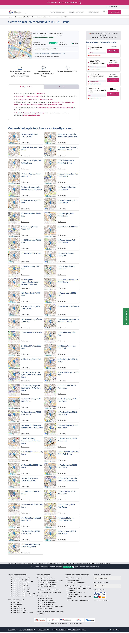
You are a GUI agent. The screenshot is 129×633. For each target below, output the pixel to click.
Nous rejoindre (15, 607)
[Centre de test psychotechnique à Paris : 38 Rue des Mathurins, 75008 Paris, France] (61, 523)
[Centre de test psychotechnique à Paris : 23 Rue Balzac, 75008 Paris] (61, 232)
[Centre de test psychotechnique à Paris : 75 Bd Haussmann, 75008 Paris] (25, 271)
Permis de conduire (43, 597)
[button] (20, 43)
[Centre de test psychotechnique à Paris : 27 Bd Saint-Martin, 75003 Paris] (25, 351)
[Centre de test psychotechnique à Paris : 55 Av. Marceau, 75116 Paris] (61, 311)
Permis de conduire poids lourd (48, 603)
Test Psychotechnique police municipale (78, 601)
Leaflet (17, 58)
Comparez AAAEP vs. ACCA (18, 611)
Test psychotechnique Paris (22, 17)
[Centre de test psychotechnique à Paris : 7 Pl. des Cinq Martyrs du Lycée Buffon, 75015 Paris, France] (25, 377)
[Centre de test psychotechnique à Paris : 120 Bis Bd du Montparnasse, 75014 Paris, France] (61, 457)
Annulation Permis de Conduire (48, 585)
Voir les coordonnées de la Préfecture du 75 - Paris (52, 54)
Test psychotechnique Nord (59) (19, 581)
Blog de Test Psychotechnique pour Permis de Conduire (50, 613)
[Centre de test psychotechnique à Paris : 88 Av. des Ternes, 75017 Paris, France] (61, 536)
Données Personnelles (29, 630)
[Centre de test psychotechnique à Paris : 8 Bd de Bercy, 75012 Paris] (25, 364)
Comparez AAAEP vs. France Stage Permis (22, 613)
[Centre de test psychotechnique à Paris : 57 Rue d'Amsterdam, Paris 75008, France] (61, 205)
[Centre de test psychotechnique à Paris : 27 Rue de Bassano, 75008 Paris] (25, 205)
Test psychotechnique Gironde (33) (20, 592)
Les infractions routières (46, 609)
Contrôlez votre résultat (101, 602)
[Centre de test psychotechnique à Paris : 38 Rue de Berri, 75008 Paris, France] (25, 510)
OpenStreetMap (23, 58)
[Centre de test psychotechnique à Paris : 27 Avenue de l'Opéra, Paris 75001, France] (25, 166)
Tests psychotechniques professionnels (77, 587)
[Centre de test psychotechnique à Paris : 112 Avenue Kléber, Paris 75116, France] (61, 192)
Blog (104, 12)
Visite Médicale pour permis (74, 579)
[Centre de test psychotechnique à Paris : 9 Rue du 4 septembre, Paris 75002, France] (61, 179)
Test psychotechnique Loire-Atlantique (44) (22, 596)
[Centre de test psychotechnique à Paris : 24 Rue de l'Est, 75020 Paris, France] (25, 470)
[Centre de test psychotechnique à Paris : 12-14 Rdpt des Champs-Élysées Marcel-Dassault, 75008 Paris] (25, 285)
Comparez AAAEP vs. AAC (18, 609)
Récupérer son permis (43, 575)
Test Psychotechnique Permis (46, 579)
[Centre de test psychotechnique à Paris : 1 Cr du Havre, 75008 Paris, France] (25, 496)
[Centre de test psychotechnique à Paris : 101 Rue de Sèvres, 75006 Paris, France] (25, 523)
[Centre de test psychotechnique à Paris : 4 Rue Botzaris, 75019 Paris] (25, 338)
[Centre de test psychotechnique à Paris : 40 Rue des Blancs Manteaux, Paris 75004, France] (61, 324)
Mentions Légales (12, 630)
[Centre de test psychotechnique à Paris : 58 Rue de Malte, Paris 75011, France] (25, 139)
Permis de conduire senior (46, 605)
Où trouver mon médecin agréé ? (76, 583)
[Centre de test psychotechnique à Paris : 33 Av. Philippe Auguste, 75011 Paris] (61, 271)
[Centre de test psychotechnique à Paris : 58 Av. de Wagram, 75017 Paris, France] (25, 179)
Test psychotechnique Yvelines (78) (20, 590)
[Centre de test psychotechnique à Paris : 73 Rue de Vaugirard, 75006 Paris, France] (61, 430)
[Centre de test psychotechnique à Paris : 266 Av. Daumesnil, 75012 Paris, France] (61, 404)
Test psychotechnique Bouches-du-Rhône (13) (23, 594)
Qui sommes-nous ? (16, 605)
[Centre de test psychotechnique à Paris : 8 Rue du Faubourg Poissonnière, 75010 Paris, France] (25, 443)
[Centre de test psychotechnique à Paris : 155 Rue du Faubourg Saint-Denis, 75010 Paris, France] (61, 483)
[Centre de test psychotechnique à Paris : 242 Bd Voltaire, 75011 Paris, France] (25, 457)
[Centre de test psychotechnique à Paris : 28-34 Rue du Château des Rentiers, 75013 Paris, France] (25, 430)
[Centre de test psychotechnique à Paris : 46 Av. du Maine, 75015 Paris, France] (61, 510)
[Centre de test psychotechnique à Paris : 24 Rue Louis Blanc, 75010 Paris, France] (61, 417)
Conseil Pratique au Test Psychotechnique (50, 593)
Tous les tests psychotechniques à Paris (48, 49)
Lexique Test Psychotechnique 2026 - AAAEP (51, 581)
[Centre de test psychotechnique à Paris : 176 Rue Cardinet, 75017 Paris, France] (25, 536)
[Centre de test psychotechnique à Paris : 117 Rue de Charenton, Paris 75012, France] (61, 285)
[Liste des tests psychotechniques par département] (107, 579)
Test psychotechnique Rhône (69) (19, 587)
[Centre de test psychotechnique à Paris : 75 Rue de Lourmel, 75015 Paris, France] (25, 417)
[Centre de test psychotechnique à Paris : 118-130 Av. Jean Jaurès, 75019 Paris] (61, 351)
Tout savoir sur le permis (46, 599)
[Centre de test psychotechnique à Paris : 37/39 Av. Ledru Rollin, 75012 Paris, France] (61, 166)
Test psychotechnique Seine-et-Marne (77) (22, 583)
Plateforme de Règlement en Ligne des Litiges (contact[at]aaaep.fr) (69, 630)
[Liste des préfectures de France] (107, 587)
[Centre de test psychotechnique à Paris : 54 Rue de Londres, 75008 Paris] (25, 218)
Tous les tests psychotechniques (18, 575)
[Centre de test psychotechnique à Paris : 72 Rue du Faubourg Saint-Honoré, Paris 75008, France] (25, 192)
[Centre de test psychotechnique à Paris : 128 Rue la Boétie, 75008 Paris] (25, 298)
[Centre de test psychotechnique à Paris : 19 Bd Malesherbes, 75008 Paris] (25, 245)
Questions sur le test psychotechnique (77, 575)
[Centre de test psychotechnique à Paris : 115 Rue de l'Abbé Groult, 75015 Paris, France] (25, 549)
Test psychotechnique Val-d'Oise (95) (20, 579)
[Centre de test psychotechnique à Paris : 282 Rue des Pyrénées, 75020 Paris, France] (25, 483)
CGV (20, 630)
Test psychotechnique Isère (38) (19, 585)
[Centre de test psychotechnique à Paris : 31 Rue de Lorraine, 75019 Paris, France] (61, 443)
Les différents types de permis (47, 601)
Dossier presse (15, 603)
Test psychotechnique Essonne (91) (20, 588)
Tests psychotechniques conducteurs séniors (51, 607)
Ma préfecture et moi (73, 581)
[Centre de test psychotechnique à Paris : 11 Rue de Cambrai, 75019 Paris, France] (25, 404)
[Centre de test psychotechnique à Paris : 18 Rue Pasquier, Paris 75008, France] (61, 218)
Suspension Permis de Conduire (48, 583)
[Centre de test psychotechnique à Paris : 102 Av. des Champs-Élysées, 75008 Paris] (25, 324)
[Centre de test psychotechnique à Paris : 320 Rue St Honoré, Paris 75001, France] (25, 311)
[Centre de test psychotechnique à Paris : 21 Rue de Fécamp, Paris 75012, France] (61, 245)
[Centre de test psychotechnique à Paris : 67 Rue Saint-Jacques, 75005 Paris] (61, 377)
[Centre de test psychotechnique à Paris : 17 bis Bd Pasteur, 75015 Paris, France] (61, 496)
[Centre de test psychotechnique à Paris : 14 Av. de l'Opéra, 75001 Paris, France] (61, 390)
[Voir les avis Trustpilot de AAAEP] (55, 43)
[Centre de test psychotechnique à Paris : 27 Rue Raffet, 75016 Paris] (25, 258)
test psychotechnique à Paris (28, 100)
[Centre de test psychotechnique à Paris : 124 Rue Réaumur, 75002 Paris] (61, 338)
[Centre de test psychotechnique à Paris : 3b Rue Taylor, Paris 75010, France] (61, 364)
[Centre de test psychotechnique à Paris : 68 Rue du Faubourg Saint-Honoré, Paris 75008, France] (61, 139)
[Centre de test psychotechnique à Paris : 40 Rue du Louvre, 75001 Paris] (61, 298)
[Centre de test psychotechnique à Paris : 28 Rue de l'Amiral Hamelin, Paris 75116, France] (61, 152)
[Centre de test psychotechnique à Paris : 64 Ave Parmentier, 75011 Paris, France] (61, 470)
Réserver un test (114, 12)
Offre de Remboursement (43, 630)
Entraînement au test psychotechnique (49, 591)
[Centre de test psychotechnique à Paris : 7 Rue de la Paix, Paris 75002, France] (25, 152)
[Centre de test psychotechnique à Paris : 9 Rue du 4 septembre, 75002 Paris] (25, 232)
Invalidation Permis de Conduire (48, 587)
